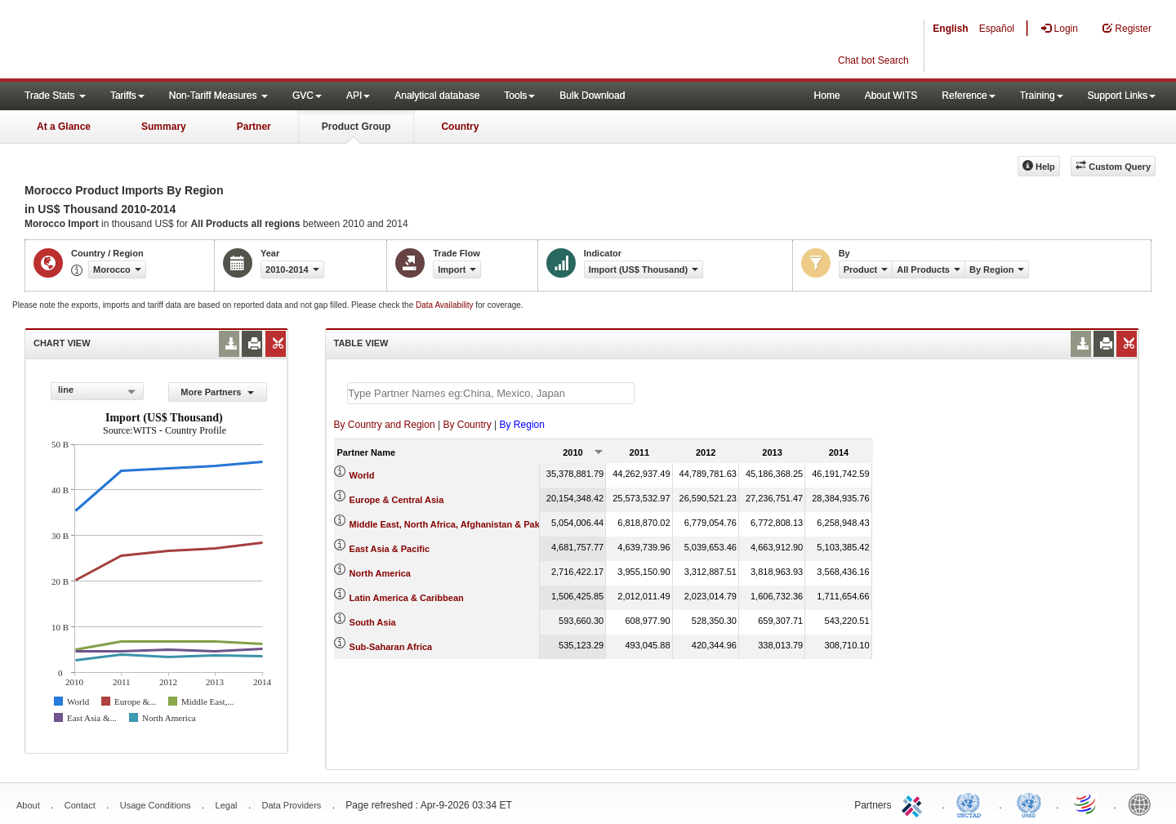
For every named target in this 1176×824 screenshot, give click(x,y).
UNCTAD (972, 803)
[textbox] (491, 393)
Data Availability (445, 305)
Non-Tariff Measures (218, 95)
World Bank (1143, 803)
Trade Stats (55, 95)
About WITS (891, 95)
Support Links (1122, 95)
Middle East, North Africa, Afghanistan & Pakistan (455, 524)
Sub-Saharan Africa (391, 647)
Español (996, 28)
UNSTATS (1029, 803)
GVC (307, 95)
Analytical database (436, 95)
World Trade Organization (1086, 803)
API (358, 95)
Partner (254, 126)
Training (1041, 95)
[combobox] (97, 391)
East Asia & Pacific (390, 549)
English (950, 28)
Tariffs (127, 95)
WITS (163, 41)
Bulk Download (592, 95)
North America (380, 573)
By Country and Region (384, 424)
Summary (163, 126)
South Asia (373, 622)
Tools (519, 95)
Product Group (356, 126)
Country (460, 126)
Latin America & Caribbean (407, 598)
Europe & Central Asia (397, 500)
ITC (914, 803)
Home (827, 95)
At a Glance (64, 126)
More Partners (217, 392)
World (362, 475)
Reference (968, 95)
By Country (467, 424)
